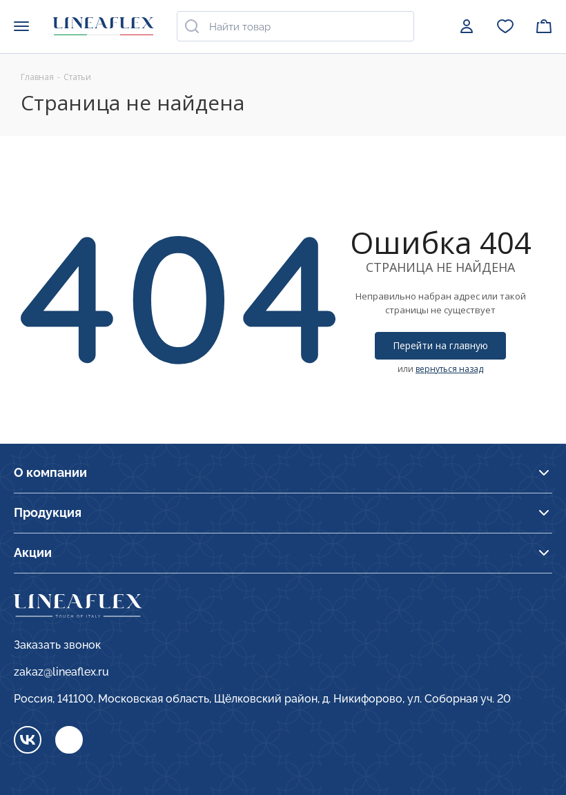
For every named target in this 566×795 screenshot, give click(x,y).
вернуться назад (449, 369)
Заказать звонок (57, 644)
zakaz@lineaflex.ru (61, 671)
